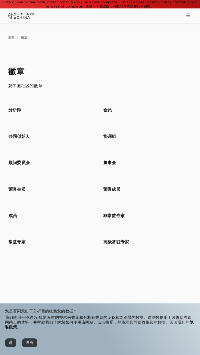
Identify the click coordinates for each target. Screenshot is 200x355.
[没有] (29, 342)
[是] (10, 342)
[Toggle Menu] (188, 15)
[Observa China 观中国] (21, 17)
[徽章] (24, 37)
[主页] (11, 37)
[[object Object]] (14, 110)
